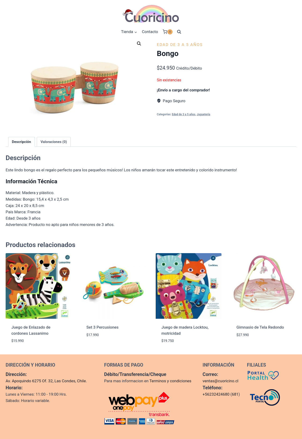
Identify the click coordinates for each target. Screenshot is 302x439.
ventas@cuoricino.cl (220, 381)
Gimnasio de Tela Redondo (260, 327)
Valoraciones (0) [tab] (54, 142)
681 (235, 394)
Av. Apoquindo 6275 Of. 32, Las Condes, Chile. (46, 381)
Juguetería (203, 114)
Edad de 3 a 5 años (180, 44)
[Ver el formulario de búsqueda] (179, 32)
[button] (139, 43)
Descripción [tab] (21, 142)
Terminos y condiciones (170, 381)
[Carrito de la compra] (168, 31)
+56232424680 (216, 394)
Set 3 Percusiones (102, 327)
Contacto (150, 31)
